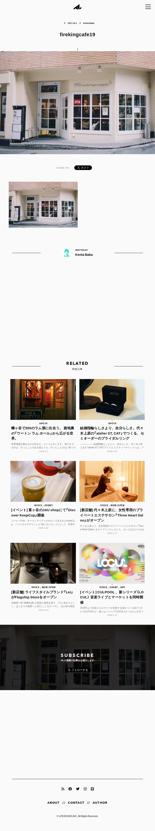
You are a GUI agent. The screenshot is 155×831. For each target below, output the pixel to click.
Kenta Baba (88, 23)
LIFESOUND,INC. (68, 821)
